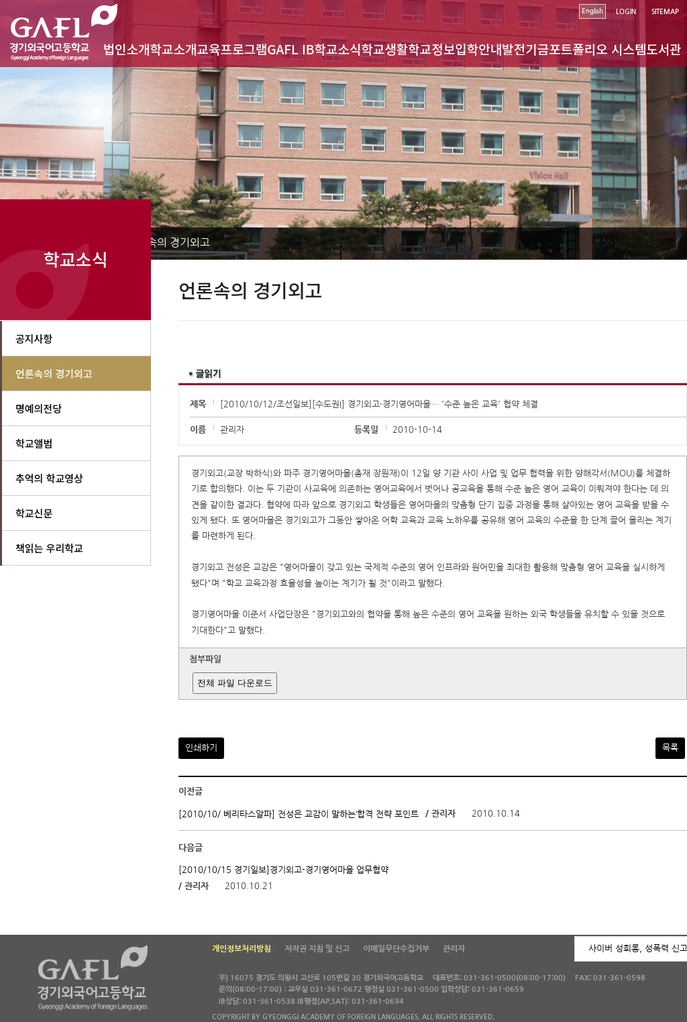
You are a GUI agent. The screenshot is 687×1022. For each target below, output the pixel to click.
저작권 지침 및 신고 (317, 949)
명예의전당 (38, 408)
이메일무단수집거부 (396, 949)
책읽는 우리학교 (49, 548)
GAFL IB (290, 49)
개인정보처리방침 (241, 949)
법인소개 (126, 49)
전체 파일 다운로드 (234, 683)
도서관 (663, 49)
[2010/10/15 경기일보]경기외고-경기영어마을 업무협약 (283, 870)
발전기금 (525, 49)
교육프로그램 (232, 49)
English (592, 11)
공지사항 (33, 338)
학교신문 (33, 513)
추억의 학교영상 (49, 478)
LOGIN (626, 12)
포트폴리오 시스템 (597, 49)
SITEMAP (665, 12)
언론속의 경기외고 (168, 242)
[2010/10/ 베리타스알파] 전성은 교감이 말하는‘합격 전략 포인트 (298, 813)
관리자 (454, 949)
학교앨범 (33, 443)
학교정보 (431, 49)
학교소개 (173, 49)
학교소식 (338, 49)
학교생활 (384, 49)
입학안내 (478, 49)
